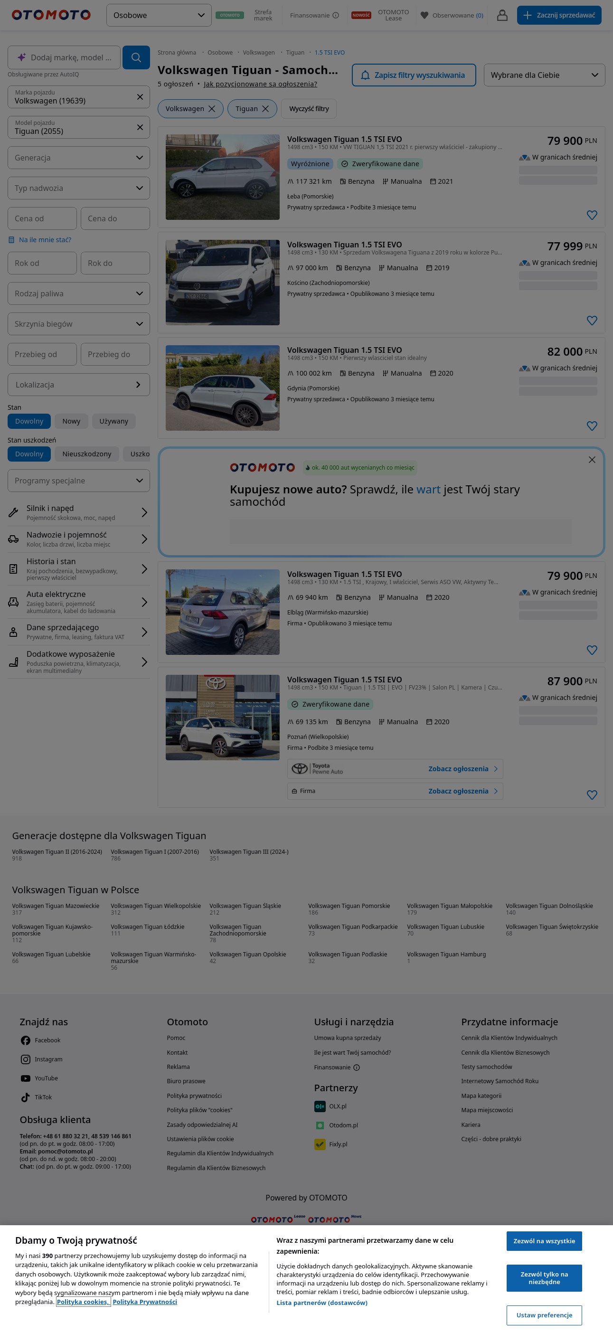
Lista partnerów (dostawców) (322, 1302)
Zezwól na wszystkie (544, 1241)
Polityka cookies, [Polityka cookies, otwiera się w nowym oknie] (84, 1301)
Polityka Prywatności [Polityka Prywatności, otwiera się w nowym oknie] (145, 1301)
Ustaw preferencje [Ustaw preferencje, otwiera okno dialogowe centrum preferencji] (545, 1315)
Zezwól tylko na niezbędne (544, 1278)
